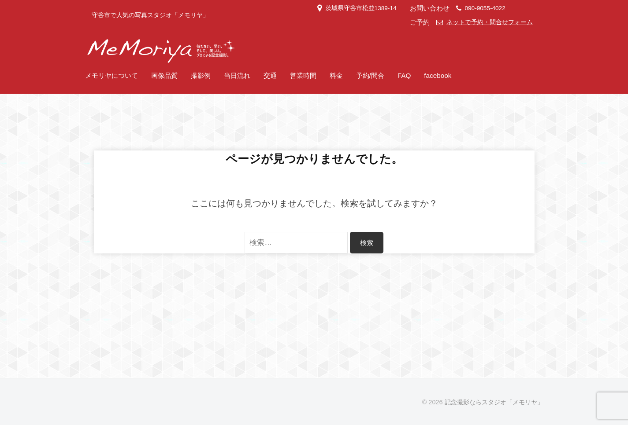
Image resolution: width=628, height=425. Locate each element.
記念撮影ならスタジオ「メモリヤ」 (494, 402)
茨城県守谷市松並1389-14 (361, 8)
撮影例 (201, 75)
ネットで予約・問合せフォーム (489, 22)
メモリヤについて (111, 75)
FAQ (404, 75)
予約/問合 (370, 75)
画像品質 (164, 75)
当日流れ (237, 75)
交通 (270, 75)
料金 (336, 75)
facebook (437, 75)
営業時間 (303, 75)
